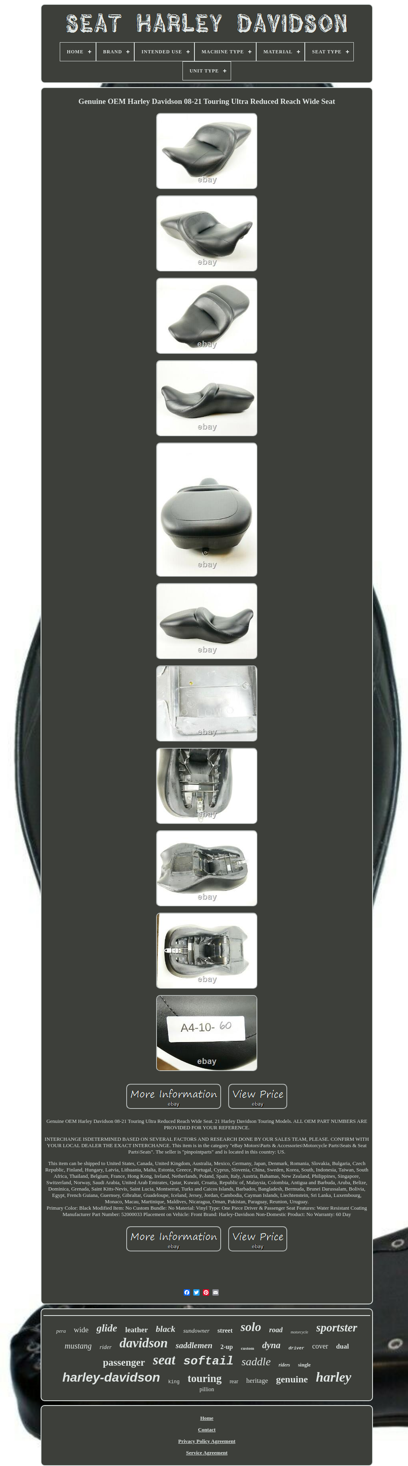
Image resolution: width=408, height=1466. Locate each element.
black (165, 1329)
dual (342, 1346)
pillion (207, 1389)
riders (284, 1365)
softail (208, 1361)
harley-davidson (111, 1377)
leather (136, 1329)
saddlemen (194, 1345)
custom (247, 1348)
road (275, 1330)
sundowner (196, 1330)
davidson (144, 1343)
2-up (226, 1346)
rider (106, 1347)
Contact (207, 1430)
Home (206, 1418)
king (174, 1382)
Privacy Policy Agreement (206, 1441)
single (304, 1365)
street (225, 1330)
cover (320, 1346)
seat (164, 1360)
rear (234, 1381)
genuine (292, 1379)
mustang (78, 1345)
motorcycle (299, 1332)
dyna (271, 1345)
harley (333, 1377)
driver (296, 1348)
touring (205, 1378)
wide (81, 1329)
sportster (336, 1327)
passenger (124, 1362)
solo (251, 1327)
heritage (257, 1380)
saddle (256, 1361)
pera (61, 1331)
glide (106, 1328)
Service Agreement (207, 1453)
